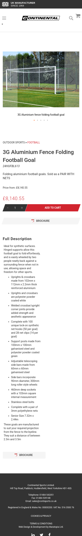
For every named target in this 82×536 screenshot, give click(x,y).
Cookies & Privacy (41, 516)
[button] (10, 79)
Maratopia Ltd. (56, 527)
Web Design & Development (32, 527)
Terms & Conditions (41, 523)
